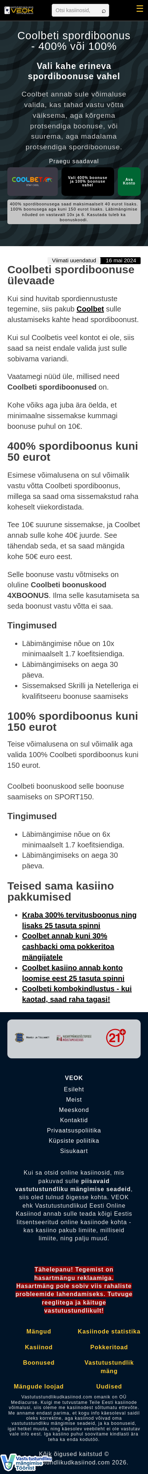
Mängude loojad (39, 1386)
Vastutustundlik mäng (109, 1367)
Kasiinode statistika (109, 1331)
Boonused (38, 1363)
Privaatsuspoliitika (74, 1131)
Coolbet (90, 309)
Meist (74, 1100)
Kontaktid (74, 1120)
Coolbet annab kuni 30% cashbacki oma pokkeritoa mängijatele (68, 946)
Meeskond (74, 1110)
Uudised (109, 1386)
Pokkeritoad (109, 1347)
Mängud (39, 1331)
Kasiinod (39, 1347)
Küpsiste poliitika (74, 1141)
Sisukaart (74, 1151)
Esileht (74, 1089)
